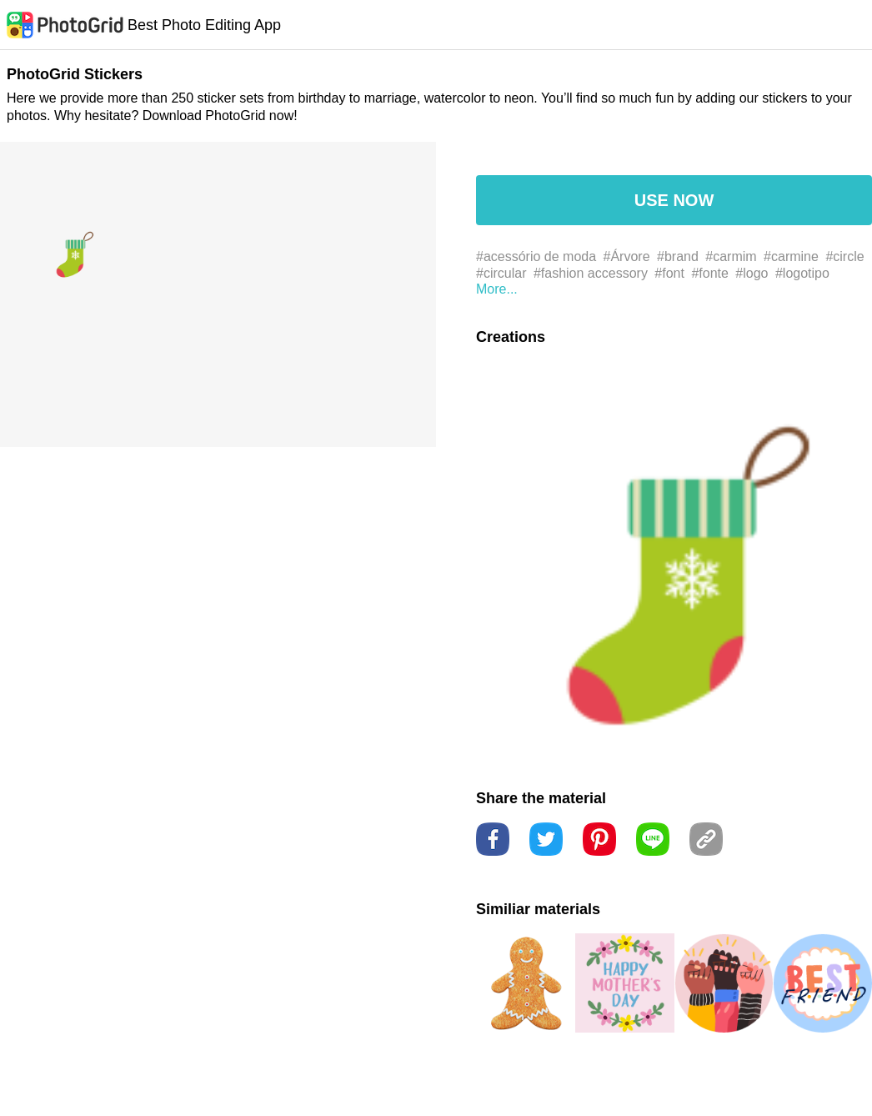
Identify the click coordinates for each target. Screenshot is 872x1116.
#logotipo (802, 273)
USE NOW (674, 200)
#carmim (730, 256)
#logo (751, 273)
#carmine (791, 256)
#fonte (709, 273)
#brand (678, 256)
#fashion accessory (591, 273)
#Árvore (627, 256)
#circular (501, 273)
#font (669, 273)
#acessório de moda (536, 256)
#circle (844, 256)
